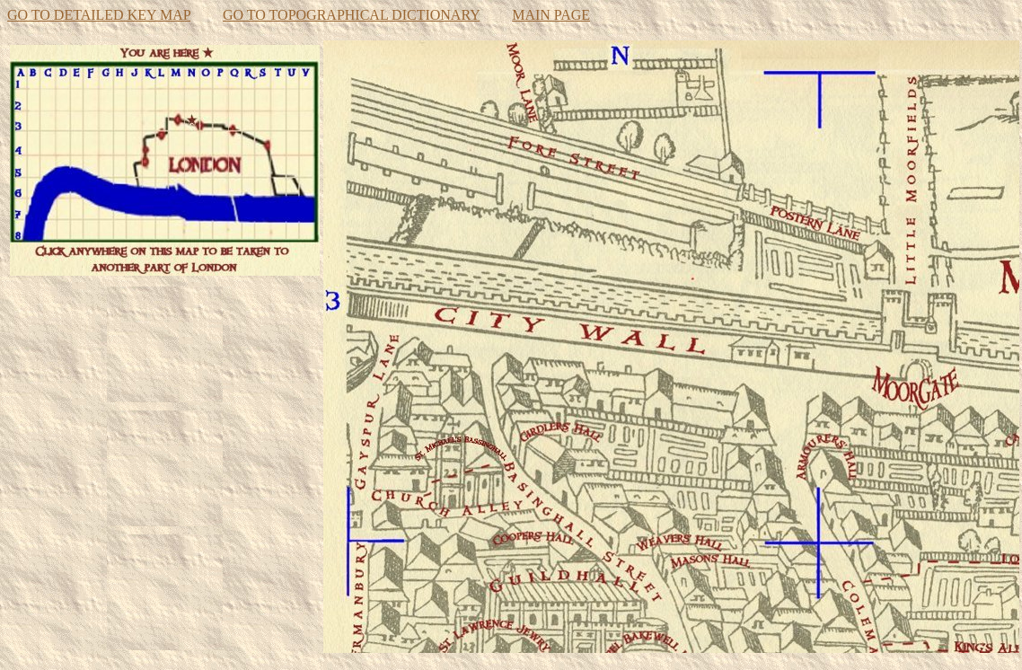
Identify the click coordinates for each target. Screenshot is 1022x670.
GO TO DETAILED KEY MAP (98, 14)
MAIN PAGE (551, 14)
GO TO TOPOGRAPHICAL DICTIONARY (351, 14)
